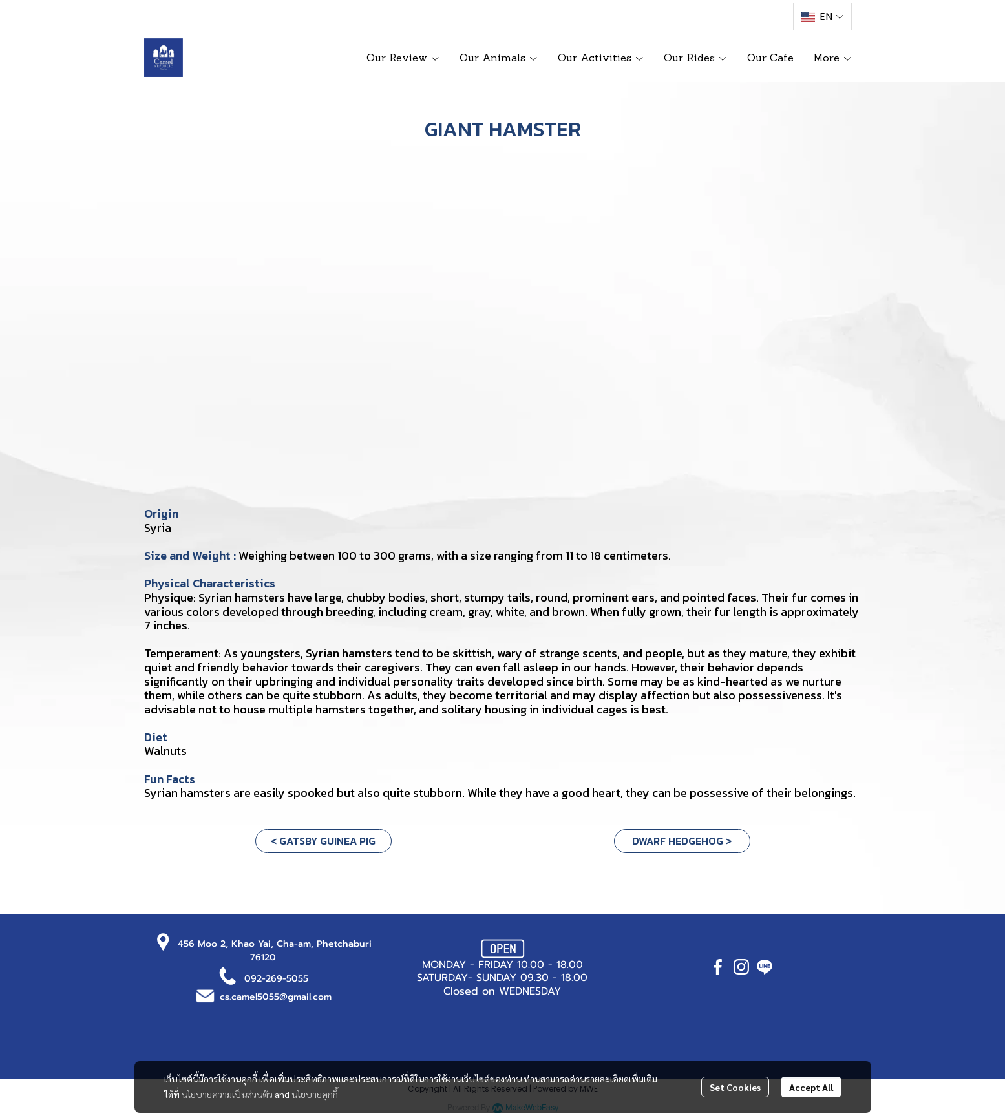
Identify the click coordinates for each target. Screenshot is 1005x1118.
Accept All (811, 1087)
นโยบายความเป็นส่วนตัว (227, 1094)
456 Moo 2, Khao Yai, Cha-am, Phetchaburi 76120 (275, 950)
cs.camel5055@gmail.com (276, 997)
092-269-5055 (276, 979)
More (832, 57)
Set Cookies (735, 1087)
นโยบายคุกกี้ (314, 1094)
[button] (822, 16)
